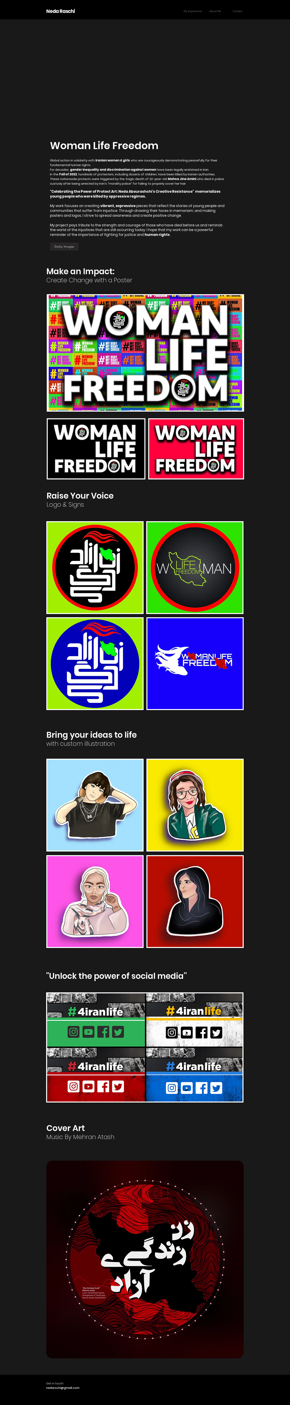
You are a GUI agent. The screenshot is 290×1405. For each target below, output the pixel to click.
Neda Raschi (60, 11)
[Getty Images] (64, 247)
